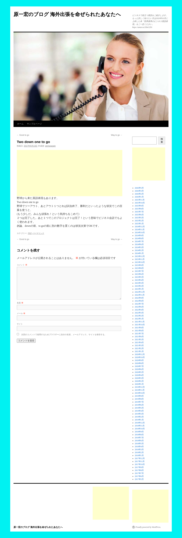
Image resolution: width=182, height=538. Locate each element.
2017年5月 (139, 479)
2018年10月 (140, 429)
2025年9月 (139, 206)
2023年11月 (140, 259)
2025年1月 (139, 223)
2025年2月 (139, 220)
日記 (30, 233)
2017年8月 (139, 470)
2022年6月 (139, 307)
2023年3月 (139, 283)
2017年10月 (140, 464)
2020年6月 (139, 369)
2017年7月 (139, 473)
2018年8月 (139, 434)
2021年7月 (139, 333)
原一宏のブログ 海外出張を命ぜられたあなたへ (67, 14)
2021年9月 (139, 327)
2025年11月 (140, 200)
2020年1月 (139, 384)
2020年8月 (139, 363)
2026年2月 (139, 194)
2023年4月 (139, 280)
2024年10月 (140, 232)
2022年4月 (139, 310)
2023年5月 (139, 277)
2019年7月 (139, 402)
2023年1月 (139, 289)
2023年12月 (140, 256)
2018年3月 (139, 449)
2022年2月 (139, 316)
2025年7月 (139, 212)
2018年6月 (139, 440)
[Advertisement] (69, 173)
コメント (22, 265)
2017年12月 (140, 458)
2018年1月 (139, 455)
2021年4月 (139, 342)
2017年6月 (139, 476)
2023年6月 (139, 274)
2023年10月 (140, 262)
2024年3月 (139, 247)
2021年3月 (139, 345)
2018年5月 (139, 443)
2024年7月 (139, 241)
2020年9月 (139, 360)
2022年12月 (140, 292)
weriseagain (50, 146)
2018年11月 (140, 426)
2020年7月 (139, 366)
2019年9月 (139, 396)
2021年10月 (140, 324)
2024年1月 (139, 253)
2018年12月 (140, 423)
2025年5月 (139, 217)
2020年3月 (139, 378)
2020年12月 (140, 354)
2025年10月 (140, 203)
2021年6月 (139, 336)
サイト (20, 324)
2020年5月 (139, 372)
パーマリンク (38, 233)
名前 (20, 303)
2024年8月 (139, 238)
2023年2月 (139, 286)
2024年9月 (139, 235)
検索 (162, 140)
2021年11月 (140, 322)
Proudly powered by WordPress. (148, 527)
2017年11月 (140, 461)
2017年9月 (139, 467)
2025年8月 (139, 209)
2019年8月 (139, 399)
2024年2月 (139, 250)
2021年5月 (139, 339)
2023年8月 (139, 268)
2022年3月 (139, 313)
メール (21, 313)
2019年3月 (139, 414)
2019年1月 (139, 420)
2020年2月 (139, 381)
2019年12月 (140, 387)
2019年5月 (139, 408)
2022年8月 (139, 301)
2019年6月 (139, 405)
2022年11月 (140, 295)
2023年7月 (139, 271)
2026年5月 (139, 188)
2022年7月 (139, 304)
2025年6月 (139, 215)
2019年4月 (139, 411)
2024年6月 (139, 244)
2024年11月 (140, 229)
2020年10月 (140, 357)
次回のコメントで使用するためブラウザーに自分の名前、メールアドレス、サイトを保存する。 (63, 334)
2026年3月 (139, 191)
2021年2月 (139, 348)
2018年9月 (139, 431)
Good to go (23, 135)
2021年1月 (139, 351)
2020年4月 (139, 375)
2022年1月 (139, 319)
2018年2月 (139, 452)
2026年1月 (139, 197)
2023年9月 (139, 265)
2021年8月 (139, 330)
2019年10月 (140, 393)
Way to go (116, 135)
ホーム (20, 124)
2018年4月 (139, 446)
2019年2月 (139, 417)
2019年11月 (140, 390)
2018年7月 (139, 437)
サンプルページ (34, 124)
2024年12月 (140, 226)
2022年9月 (139, 298)
